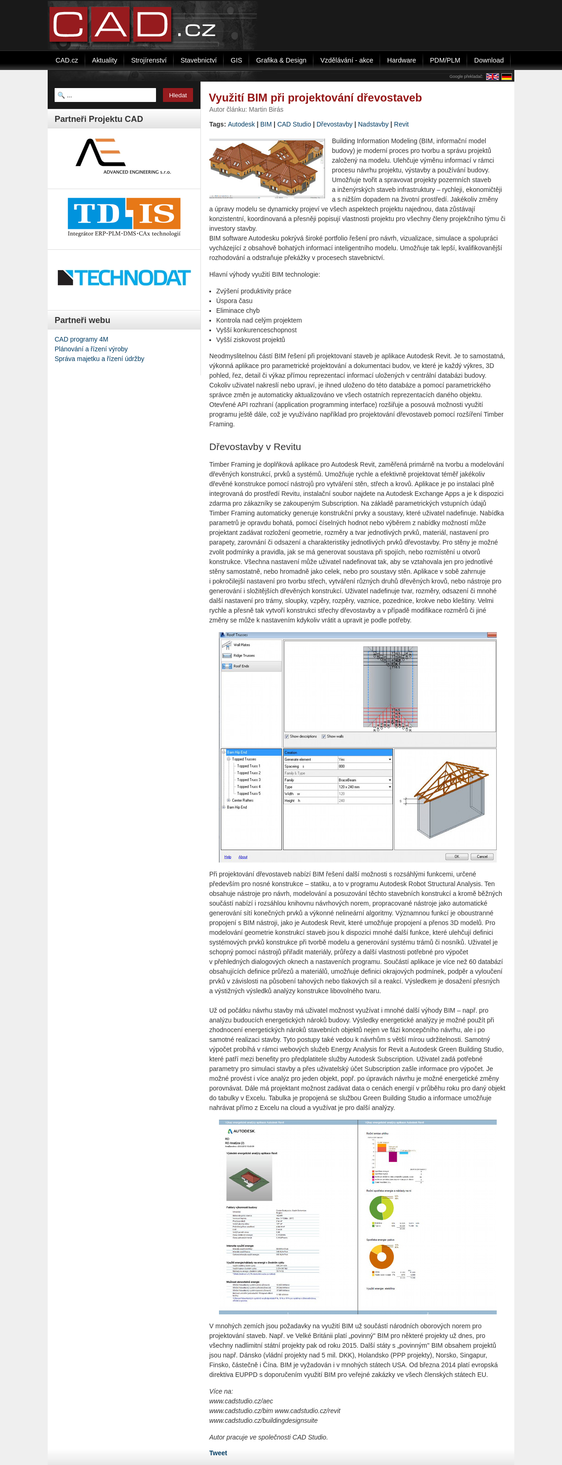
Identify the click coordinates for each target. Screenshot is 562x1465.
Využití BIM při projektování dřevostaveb (315, 97)
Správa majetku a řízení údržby (99, 358)
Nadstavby (373, 124)
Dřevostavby (335, 124)
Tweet (218, 1453)
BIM (266, 124)
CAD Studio (294, 124)
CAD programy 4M (81, 339)
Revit (401, 124)
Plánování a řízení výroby (91, 349)
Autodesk (241, 124)
